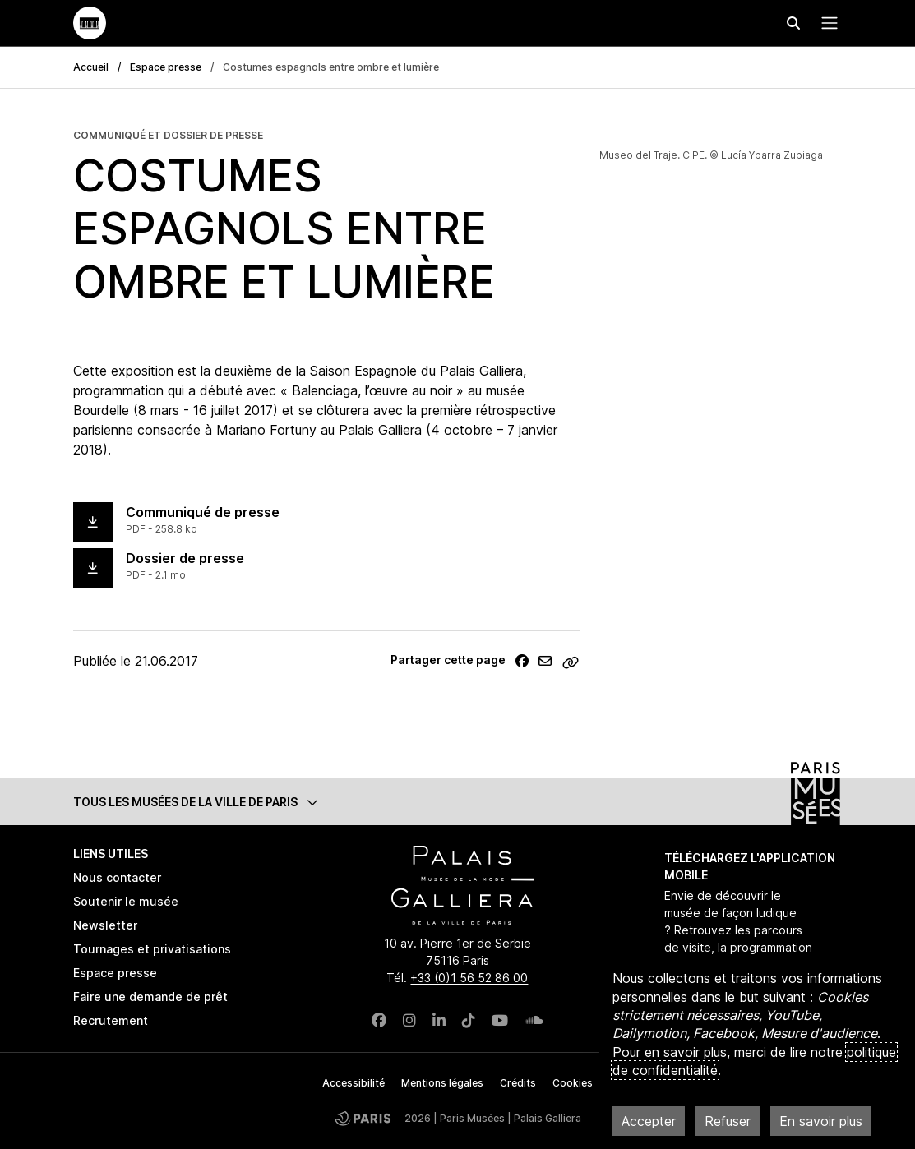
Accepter (649, 1121)
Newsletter (105, 925)
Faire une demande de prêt (150, 997)
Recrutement (110, 1020)
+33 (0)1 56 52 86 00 (469, 978)
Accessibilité (353, 1083)
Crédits (518, 1083)
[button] (458, 801)
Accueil (91, 67)
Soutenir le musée (125, 901)
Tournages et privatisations (152, 949)
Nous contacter (117, 877)
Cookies (572, 1083)
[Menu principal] (826, 23)
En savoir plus (820, 1121)
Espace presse (165, 67)
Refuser (728, 1121)
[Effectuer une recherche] (793, 23)
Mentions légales (442, 1083)
